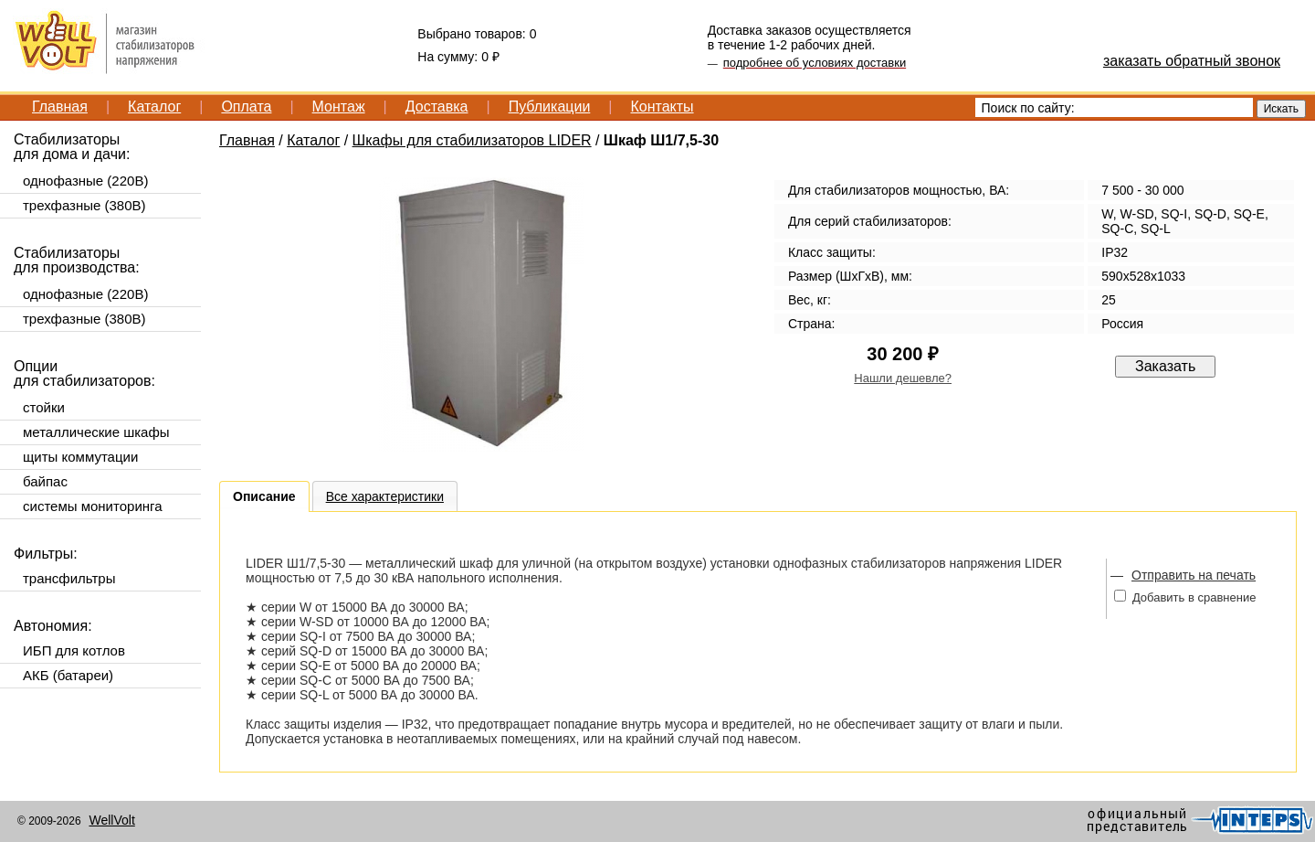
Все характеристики (385, 496)
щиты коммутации (80, 456)
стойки (44, 407)
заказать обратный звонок (1191, 61)
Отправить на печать (1193, 575)
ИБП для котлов (74, 650)
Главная (60, 106)
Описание (264, 496)
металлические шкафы (96, 432)
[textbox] (1114, 107)
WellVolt (111, 820)
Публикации (550, 106)
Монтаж (338, 106)
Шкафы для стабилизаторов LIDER (472, 140)
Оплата (246, 106)
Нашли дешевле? (903, 378)
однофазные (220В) (85, 180)
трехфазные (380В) (84, 205)
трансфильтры (69, 578)
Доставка (436, 106)
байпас (45, 481)
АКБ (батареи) (68, 675)
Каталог (154, 106)
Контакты (661, 106)
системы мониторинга (93, 506)
